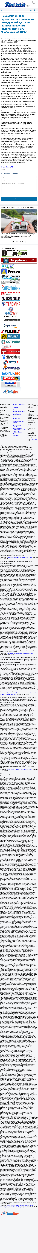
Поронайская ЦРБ (7, 167)
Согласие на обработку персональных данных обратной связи (18, 422)
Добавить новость (19, 244)
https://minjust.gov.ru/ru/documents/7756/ (19, 559)
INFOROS (34, 442)
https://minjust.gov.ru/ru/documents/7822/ (19, 772)
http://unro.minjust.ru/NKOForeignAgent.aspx (20, 655)
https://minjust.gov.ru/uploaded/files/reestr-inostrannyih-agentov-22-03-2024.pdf (16, 1208)
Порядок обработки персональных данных (19, 408)
